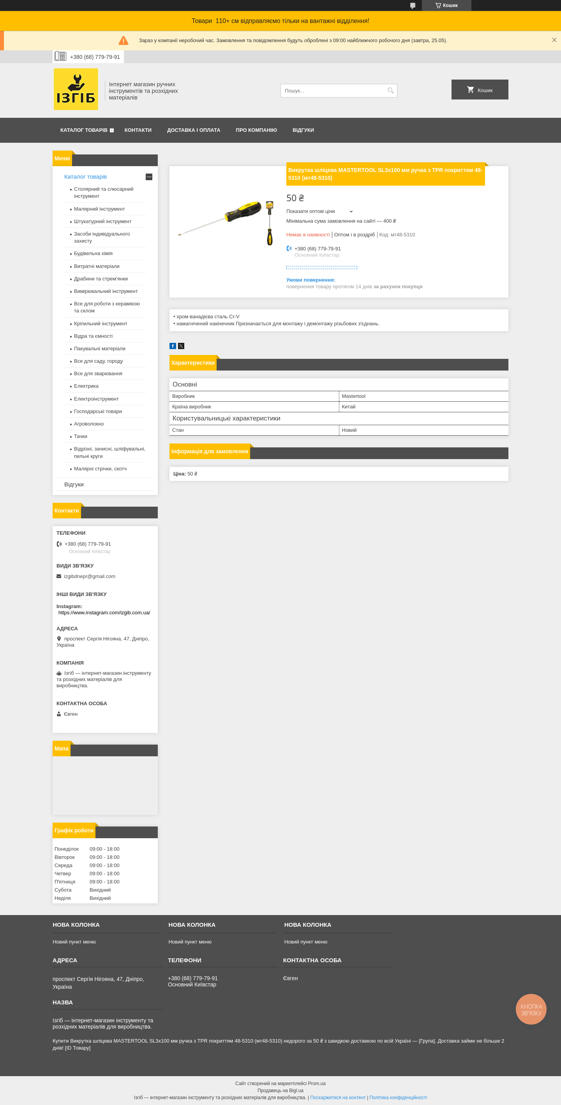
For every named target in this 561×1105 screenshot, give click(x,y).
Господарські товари (98, 411)
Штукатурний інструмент (103, 221)
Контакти (138, 130)
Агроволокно (89, 424)
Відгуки (303, 130)
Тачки (80, 436)
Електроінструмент (96, 399)
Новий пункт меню (74, 942)
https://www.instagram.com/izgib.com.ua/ (104, 612)
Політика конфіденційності (398, 1097)
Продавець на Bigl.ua (280, 1090)
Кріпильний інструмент (100, 323)
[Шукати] (390, 91)
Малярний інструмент (99, 209)
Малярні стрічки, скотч (100, 469)
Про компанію (256, 130)
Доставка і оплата (193, 130)
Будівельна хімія (93, 253)
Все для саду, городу (98, 361)
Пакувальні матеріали (99, 348)
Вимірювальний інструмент (106, 291)
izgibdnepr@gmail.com (89, 576)
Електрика (86, 386)
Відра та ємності (93, 336)
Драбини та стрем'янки (101, 279)
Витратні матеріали (97, 266)
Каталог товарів (84, 130)
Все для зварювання (98, 373)
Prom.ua (317, 1083)
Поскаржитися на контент (337, 1097)
